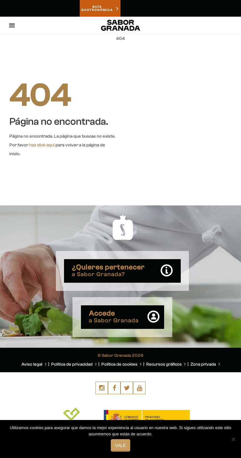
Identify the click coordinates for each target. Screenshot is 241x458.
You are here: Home (196, 54)
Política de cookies (121, 364)
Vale (120, 445)
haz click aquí (42, 145)
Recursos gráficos (166, 364)
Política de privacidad (74, 364)
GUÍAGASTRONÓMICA (100, 8)
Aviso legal (33, 364)
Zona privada (205, 364)
